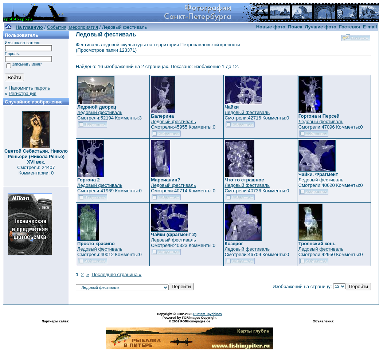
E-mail (370, 27)
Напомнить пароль (29, 88)
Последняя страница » (116, 274)
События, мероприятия (72, 27)
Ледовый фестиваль (99, 112)
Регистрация (22, 93)
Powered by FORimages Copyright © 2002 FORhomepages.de (189, 319)
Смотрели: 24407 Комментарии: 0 (36, 170)
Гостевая (349, 27)
